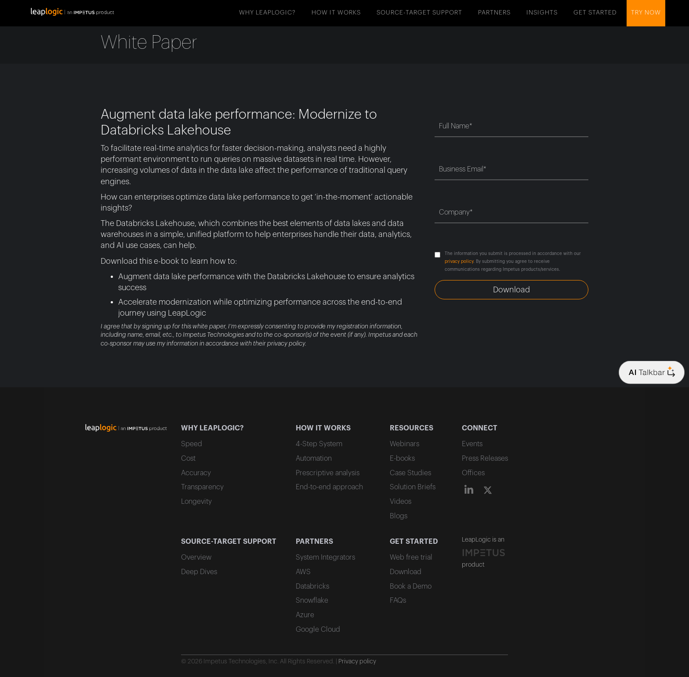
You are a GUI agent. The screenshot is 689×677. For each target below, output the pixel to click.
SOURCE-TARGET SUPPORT (419, 13)
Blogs (398, 516)
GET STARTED (595, 13)
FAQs (398, 600)
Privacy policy (357, 662)
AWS (303, 571)
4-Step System (319, 444)
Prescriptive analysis (327, 473)
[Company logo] (652, 372)
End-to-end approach (329, 487)
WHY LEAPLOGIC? (267, 13)
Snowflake (312, 600)
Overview (196, 557)
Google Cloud (318, 629)
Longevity (196, 501)
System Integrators (325, 557)
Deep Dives (199, 571)
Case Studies (410, 473)
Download (405, 571)
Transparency (202, 487)
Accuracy (196, 473)
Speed (191, 444)
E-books (402, 458)
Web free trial (411, 557)
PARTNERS (494, 13)
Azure (305, 615)
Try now (646, 13)
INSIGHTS (542, 13)
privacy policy (459, 261)
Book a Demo (411, 586)
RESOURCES (411, 428)
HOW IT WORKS (336, 13)
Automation (314, 458)
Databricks (312, 586)
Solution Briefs (412, 487)
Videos (400, 501)
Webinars (404, 444)
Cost (188, 458)
